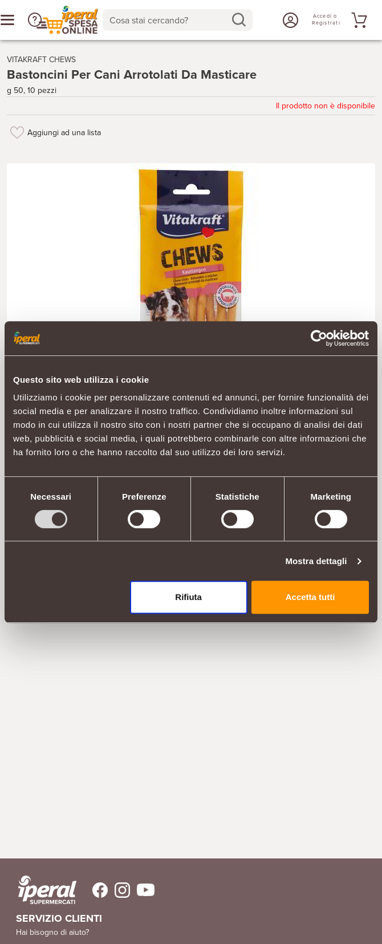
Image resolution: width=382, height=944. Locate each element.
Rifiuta (188, 597)
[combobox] (178, 20)
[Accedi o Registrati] (289, 20)
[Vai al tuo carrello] (357, 20)
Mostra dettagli (316, 561)
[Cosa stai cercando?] (168, 20)
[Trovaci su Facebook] (93, 890)
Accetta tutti (310, 597)
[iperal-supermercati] (47, 890)
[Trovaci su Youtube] (142, 890)
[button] (34, 20)
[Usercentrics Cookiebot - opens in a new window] (319, 338)
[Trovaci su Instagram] (119, 890)
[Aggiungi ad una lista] (17, 132)
